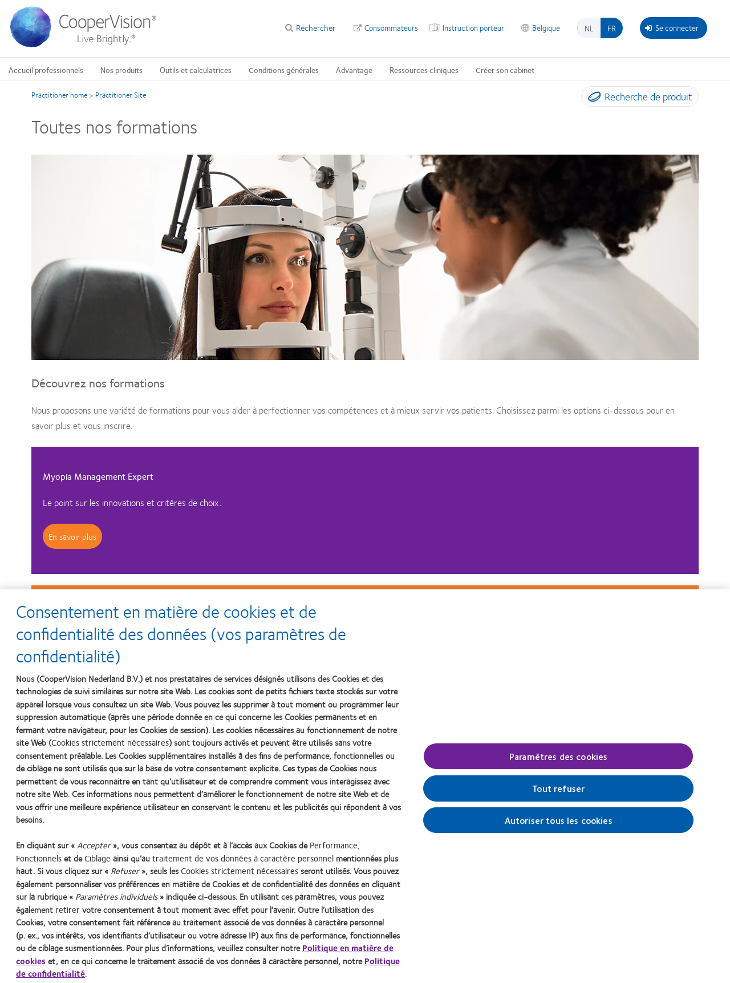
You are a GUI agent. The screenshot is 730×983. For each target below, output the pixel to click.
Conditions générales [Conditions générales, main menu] (284, 69)
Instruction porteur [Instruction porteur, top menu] (473, 27)
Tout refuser (558, 793)
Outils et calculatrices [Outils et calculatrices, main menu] (196, 69)
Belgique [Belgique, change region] (546, 27)
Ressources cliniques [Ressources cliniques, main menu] (424, 69)
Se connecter (672, 27)
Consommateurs (391, 27)
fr (611, 28)
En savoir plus (72, 536)
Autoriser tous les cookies (559, 825)
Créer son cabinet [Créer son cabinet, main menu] (505, 69)
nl (589, 28)
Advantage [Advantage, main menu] (354, 69)
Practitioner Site (120, 94)
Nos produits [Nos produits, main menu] (121, 69)
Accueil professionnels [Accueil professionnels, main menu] (46, 69)
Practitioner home (59, 94)
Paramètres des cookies (558, 761)
